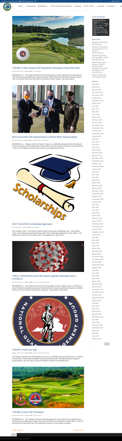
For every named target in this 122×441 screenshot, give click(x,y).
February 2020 (97, 284)
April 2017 (95, 330)
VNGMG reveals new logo (24, 349)
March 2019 (96, 311)
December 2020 (97, 257)
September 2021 (98, 232)
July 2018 (95, 319)
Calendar (100, 6)
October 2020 (96, 262)
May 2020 (95, 276)
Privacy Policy (115, 1)
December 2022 (97, 191)
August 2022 (96, 202)
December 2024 (97, 125)
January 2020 (96, 287)
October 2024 (96, 131)
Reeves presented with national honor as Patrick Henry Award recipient (44, 137)
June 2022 (95, 207)
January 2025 (96, 123)
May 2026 (95, 84)
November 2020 (97, 259)
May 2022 (95, 210)
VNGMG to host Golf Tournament (28, 412)
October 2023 (96, 164)
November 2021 (97, 226)
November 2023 (97, 161)
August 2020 (96, 268)
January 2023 (96, 188)
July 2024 (95, 139)
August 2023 (96, 169)
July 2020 (95, 270)
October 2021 (96, 229)
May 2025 (95, 112)
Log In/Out (110, 6)
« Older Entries (17, 430)
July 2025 (95, 106)
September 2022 (98, 199)
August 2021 (96, 235)
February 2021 (97, 251)
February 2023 (97, 185)
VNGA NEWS (44, 140)
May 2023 (95, 177)
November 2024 (97, 128)
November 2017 (97, 328)
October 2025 (96, 98)
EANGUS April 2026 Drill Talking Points (99, 76)
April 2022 (95, 213)
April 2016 (95, 336)
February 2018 (97, 325)
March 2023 (96, 183)
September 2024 (98, 134)
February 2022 (97, 218)
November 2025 (97, 95)
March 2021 (96, 248)
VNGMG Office (18, 227)
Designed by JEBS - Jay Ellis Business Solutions (14, 438)
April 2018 (95, 322)
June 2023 (95, 175)
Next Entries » (79, 430)
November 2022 (97, 194)
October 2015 (96, 339)
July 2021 (95, 237)
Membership (42, 6)
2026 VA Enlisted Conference (61, 6)
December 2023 (97, 158)
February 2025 (97, 120)
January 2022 (96, 221)
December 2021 (97, 224)
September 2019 (98, 298)
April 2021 (95, 246)
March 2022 (96, 216)
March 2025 (96, 117)
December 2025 (97, 92)
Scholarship (30, 6)
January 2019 (96, 314)
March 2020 (96, 281)
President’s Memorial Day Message (99, 43)
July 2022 (95, 205)
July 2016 (95, 333)
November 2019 (97, 292)
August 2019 (96, 300)
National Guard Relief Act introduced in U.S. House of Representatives (100, 50)
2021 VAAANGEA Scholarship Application (32, 224)
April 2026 (95, 87)
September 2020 (98, 265)
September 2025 (98, 101)
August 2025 (96, 103)
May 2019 (95, 309)
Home (20, 6)
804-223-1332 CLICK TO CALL (11, 1)
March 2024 (96, 150)
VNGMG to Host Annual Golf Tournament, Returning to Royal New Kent (46, 68)
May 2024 (95, 144)
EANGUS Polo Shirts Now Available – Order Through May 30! (100, 58)
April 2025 (95, 114)
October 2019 (96, 295)
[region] (100, 27)
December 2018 (97, 317)
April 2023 (95, 180)
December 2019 (97, 289)
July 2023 (95, 172)
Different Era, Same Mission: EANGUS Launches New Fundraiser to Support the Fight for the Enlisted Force (100, 67)
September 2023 (98, 166)
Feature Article (38, 282)
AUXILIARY (77, 6)
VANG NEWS (37, 71)
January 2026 (96, 90)
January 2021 (96, 254)
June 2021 (95, 240)
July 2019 (95, 303)
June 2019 (95, 306)
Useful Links (88, 6)
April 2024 (95, 147)
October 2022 (96, 196)
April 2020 (95, 278)
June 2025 (95, 109)
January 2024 (96, 155)
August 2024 (96, 136)
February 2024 (97, 153)
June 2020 (95, 273)
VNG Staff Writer (19, 71)
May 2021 (95, 243)
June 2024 (95, 142)
